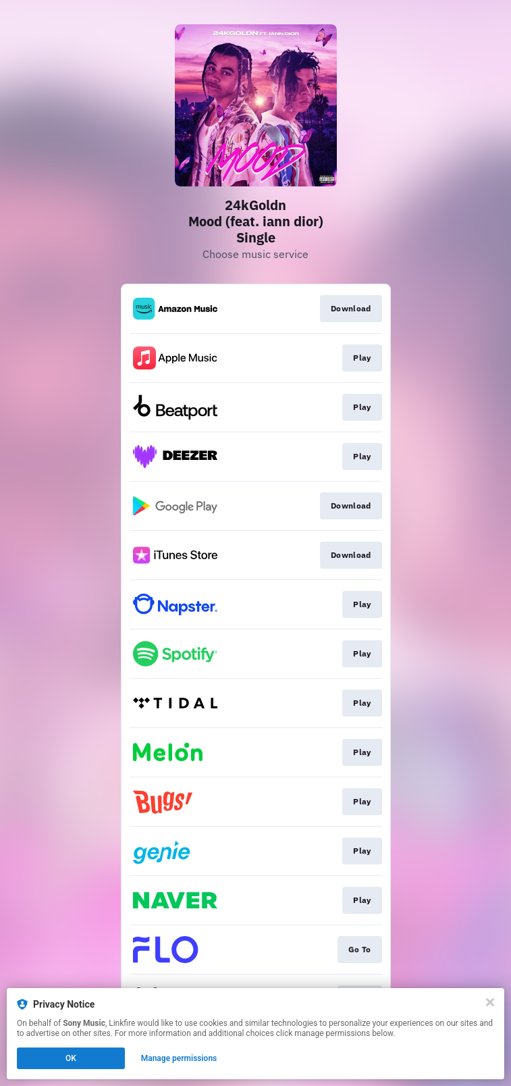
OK (70, 1058)
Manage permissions (179, 1058)
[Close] (490, 1002)
